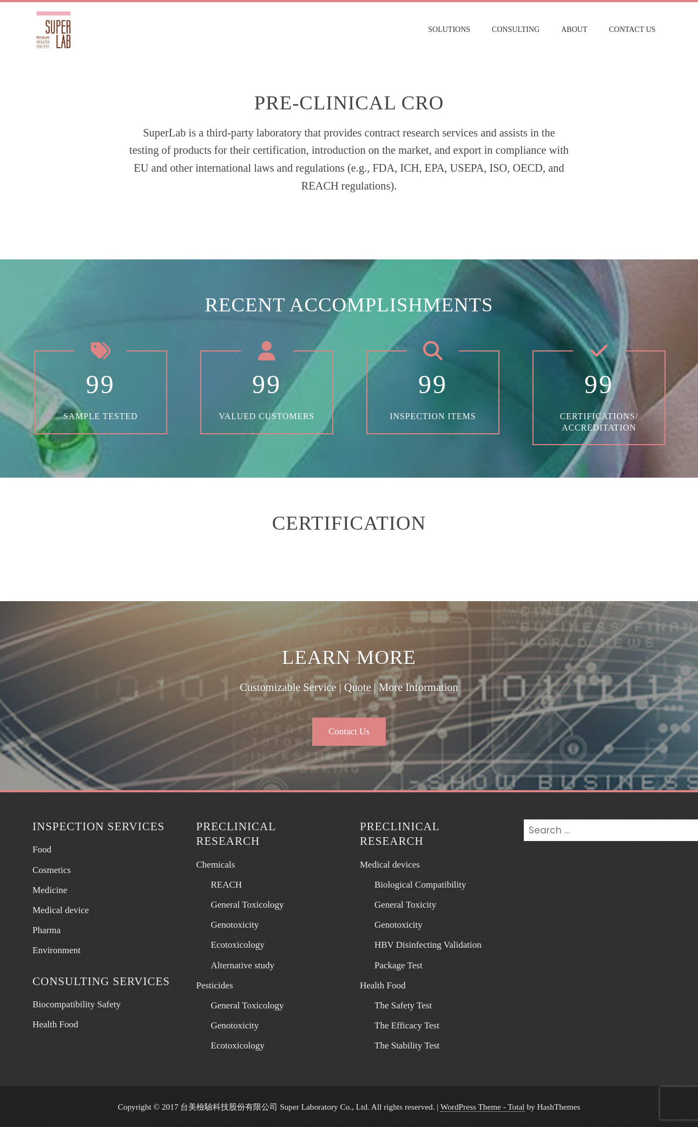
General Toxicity (400, 903)
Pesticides (214, 984)
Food (41, 849)
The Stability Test (402, 1045)
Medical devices (390, 863)
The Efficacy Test (402, 1024)
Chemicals (215, 863)
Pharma (46, 929)
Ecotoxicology (233, 944)
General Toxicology (243, 903)
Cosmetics (51, 869)
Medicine (49, 889)
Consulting (517, 29)
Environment (56, 949)
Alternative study (238, 964)
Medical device (60, 909)
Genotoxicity (230, 924)
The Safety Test (398, 1004)
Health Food (55, 1023)
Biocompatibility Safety (76, 1003)
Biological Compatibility (415, 883)
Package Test (394, 964)
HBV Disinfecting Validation (423, 944)
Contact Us (634, 29)
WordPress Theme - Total (482, 1105)
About (576, 29)
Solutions (451, 29)
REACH (222, 883)
